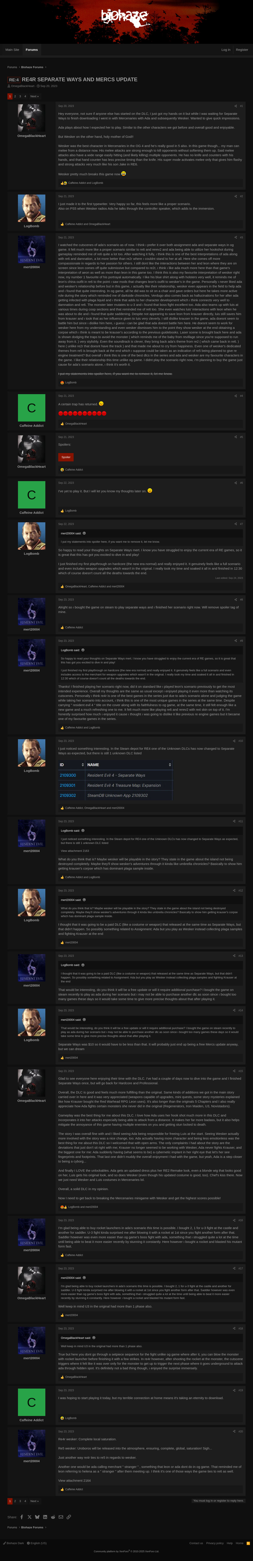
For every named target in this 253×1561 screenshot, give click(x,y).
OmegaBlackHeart (22, 86)
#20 (241, 1431)
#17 (241, 1268)
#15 (241, 1071)
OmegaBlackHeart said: (76, 1338)
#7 (241, 524)
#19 (241, 1390)
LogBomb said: (70, 650)
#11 (241, 821)
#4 (241, 395)
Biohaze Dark (13, 1543)
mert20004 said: (71, 533)
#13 (241, 955)
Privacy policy (215, 1543)
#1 (241, 106)
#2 (241, 196)
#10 (241, 740)
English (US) (37, 1543)
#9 (241, 640)
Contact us (196, 1543)
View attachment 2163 (75, 850)
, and (94, 586)
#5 (241, 437)
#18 (241, 1328)
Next (33, 96)
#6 (241, 482)
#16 (241, 1220)
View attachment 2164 (74, 1480)
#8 (241, 599)
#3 (241, 237)
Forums (32, 49)
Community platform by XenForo (126, 1551)
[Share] (236, 106)
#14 (241, 1010)
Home (240, 1543)
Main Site (12, 49)
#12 (241, 890)
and (85, 182)
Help (230, 1543)
